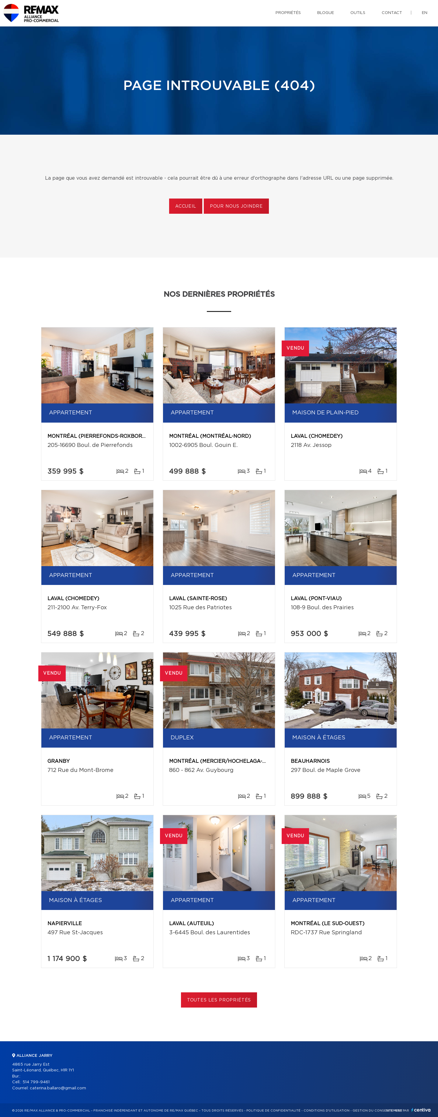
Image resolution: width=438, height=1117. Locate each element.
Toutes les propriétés (219, 1000)
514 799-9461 (36, 1082)
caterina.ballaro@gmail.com (58, 1088)
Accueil (185, 206)
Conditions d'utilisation (326, 1110)
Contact (392, 13)
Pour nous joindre (236, 206)
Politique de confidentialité (273, 1110)
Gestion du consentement (377, 1110)
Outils (357, 13)
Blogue (325, 13)
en (424, 13)
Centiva (421, 1110)
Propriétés (288, 13)
